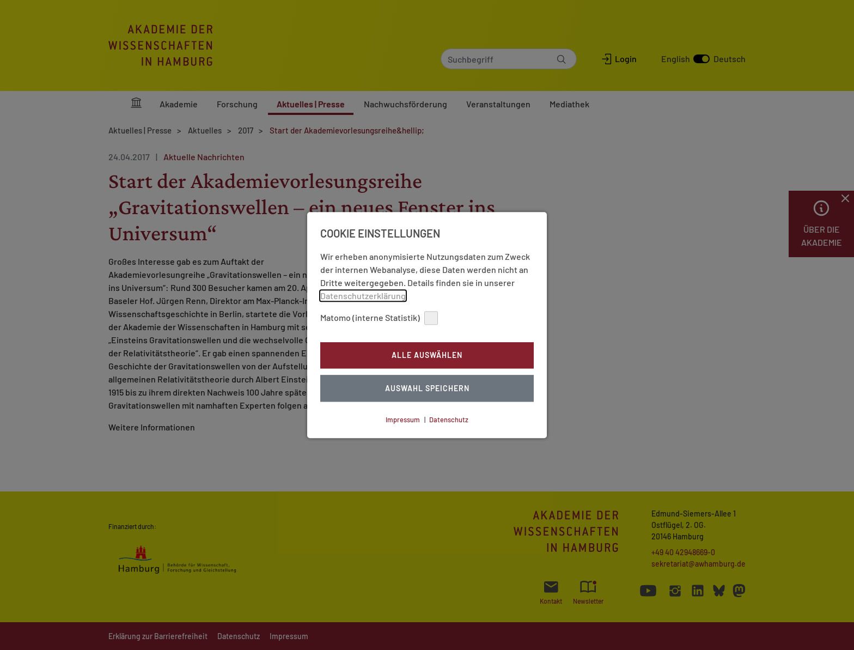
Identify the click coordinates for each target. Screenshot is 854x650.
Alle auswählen (427, 355)
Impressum (403, 419)
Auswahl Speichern (427, 388)
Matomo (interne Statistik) (379, 318)
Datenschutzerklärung (363, 295)
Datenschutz (448, 419)
